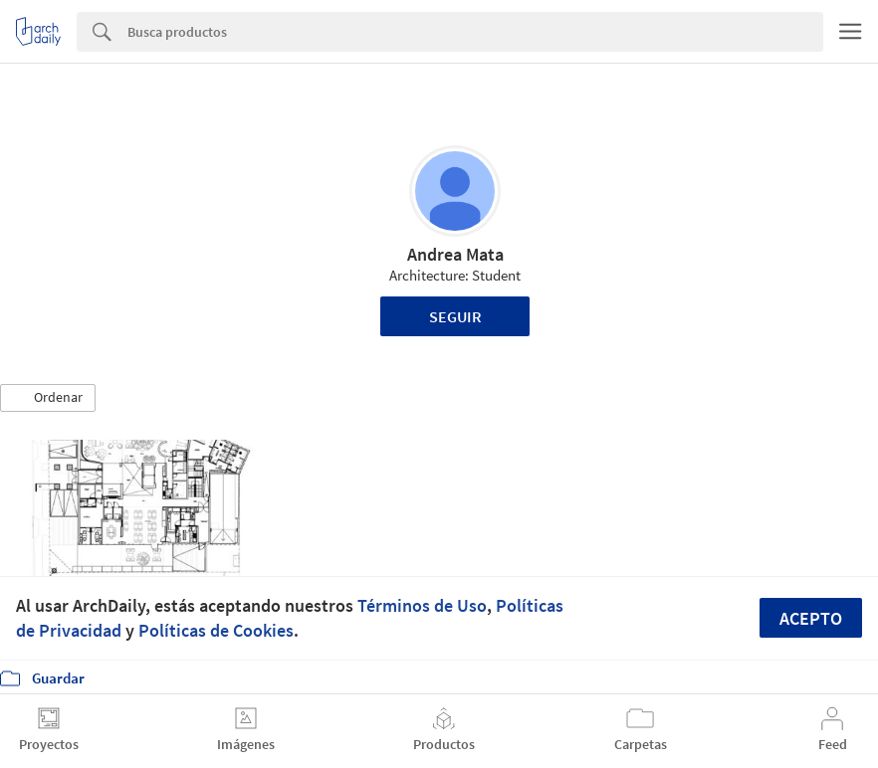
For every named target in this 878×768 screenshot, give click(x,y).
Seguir (455, 316)
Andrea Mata (455, 254)
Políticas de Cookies (216, 630)
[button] (48, 398)
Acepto (810, 618)
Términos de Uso (422, 605)
